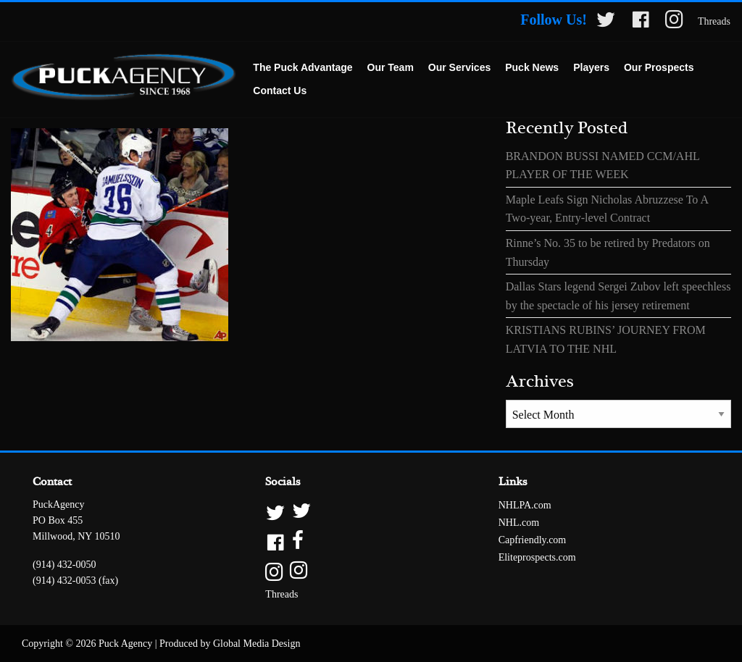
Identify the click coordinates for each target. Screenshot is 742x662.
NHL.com (519, 522)
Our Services (459, 67)
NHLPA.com (525, 505)
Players (591, 67)
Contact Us (280, 90)
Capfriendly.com (533, 540)
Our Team (390, 67)
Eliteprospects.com (537, 557)
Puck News (532, 67)
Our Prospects (658, 67)
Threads (714, 21)
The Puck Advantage (302, 67)
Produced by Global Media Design (229, 643)
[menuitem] (302, 68)
